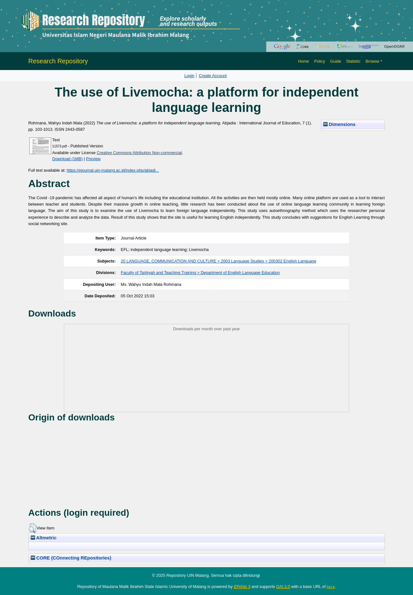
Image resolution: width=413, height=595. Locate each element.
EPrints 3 (242, 586)
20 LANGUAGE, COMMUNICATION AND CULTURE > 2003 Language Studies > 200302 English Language (218, 261)
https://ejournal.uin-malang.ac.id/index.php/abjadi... (113, 170)
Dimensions (339, 124)
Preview (93, 158)
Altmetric (44, 537)
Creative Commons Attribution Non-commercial (139, 152)
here (331, 586)
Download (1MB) (67, 158)
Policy (319, 61)
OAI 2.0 (283, 586)
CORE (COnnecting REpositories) (71, 557)
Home (303, 61)
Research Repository (58, 61)
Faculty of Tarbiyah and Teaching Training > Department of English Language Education (200, 272)
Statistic (353, 61)
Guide (335, 61)
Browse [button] (372, 61)
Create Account (213, 75)
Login (189, 75)
